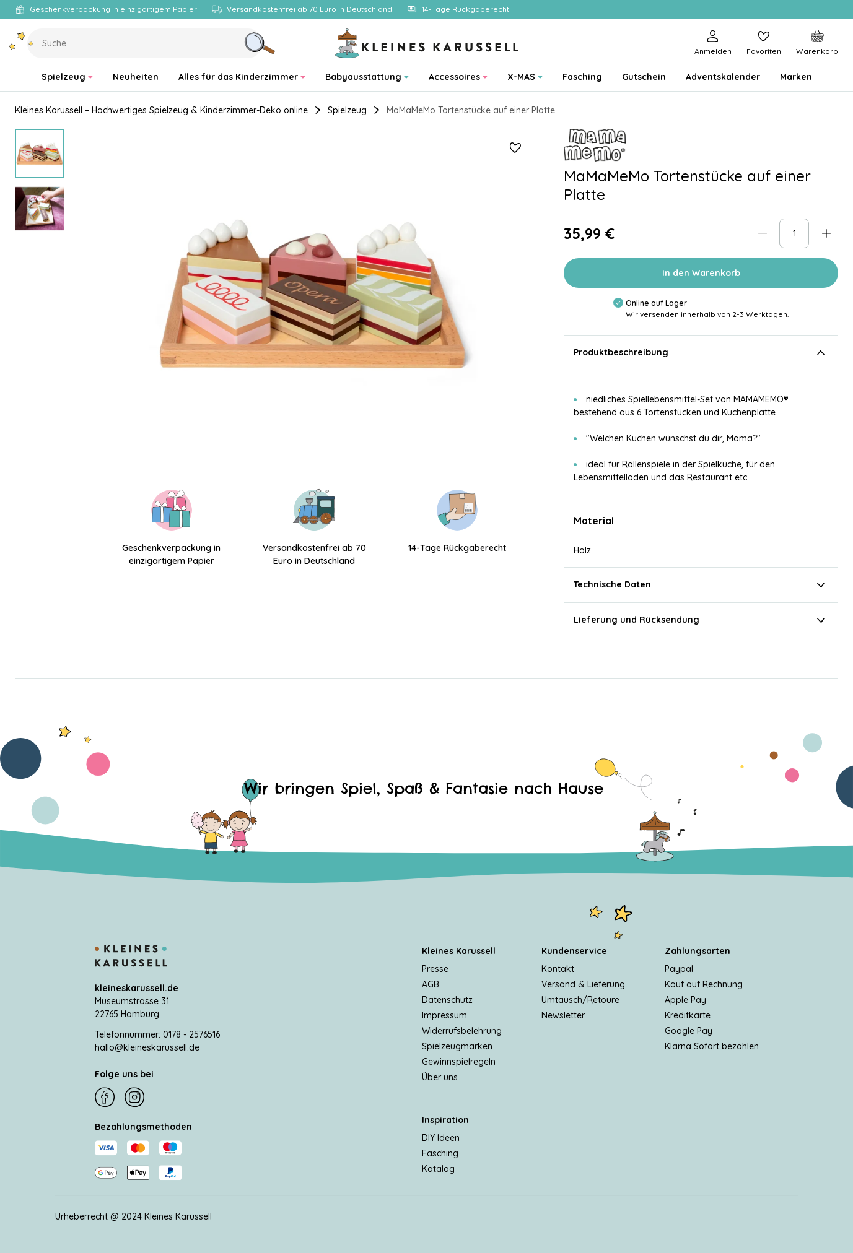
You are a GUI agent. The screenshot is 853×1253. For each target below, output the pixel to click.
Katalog (438, 1168)
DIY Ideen (441, 1137)
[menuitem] (67, 77)
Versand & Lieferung (583, 984)
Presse (435, 968)
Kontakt (557, 968)
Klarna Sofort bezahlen (712, 1046)
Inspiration (445, 1119)
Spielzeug (347, 110)
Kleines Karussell (459, 950)
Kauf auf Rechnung (704, 984)
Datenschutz (447, 999)
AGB (430, 984)
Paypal (679, 968)
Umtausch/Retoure (580, 999)
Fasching (440, 1153)
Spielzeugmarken (457, 1046)
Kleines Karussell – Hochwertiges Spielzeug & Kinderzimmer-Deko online (161, 110)
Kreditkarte (688, 1015)
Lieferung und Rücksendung (701, 620)
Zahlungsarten (697, 950)
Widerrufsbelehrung (462, 1030)
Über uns (440, 1077)
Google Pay (688, 1030)
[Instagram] (134, 1098)
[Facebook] (105, 1098)
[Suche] (259, 43)
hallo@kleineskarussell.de (147, 1047)
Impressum (444, 1015)
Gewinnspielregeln (459, 1061)
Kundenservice (574, 950)
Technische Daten (701, 585)
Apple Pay (685, 999)
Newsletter (563, 1015)
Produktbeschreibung (701, 352)
